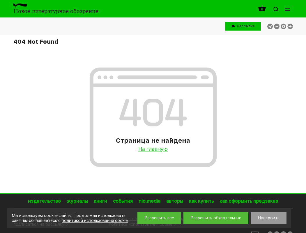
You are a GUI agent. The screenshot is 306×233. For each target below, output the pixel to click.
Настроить (269, 218)
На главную (153, 148)
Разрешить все (159, 218)
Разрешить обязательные (215, 218)
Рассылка (246, 26)
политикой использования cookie (95, 220)
